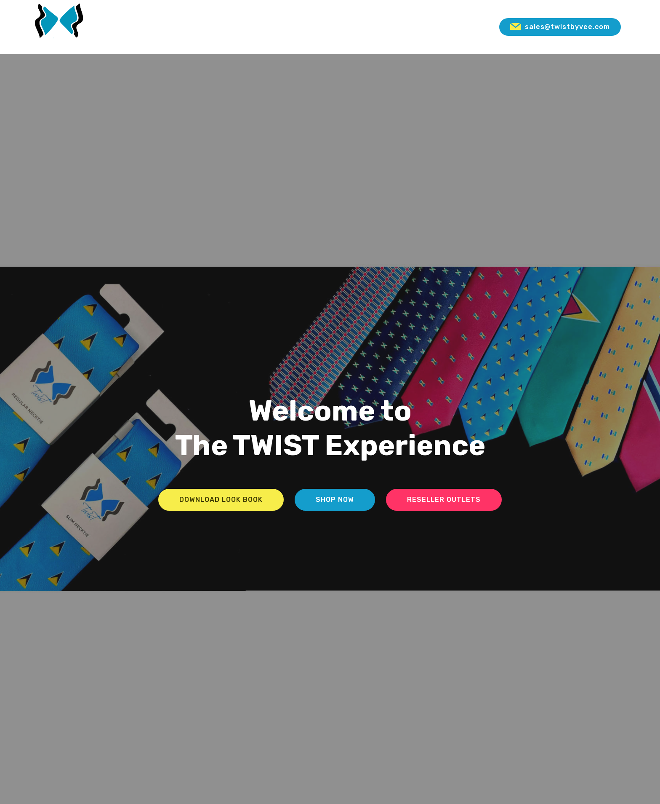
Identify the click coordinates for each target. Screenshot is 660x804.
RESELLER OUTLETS (444, 500)
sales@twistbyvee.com (560, 26)
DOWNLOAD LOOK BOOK (221, 500)
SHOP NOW (335, 500)
